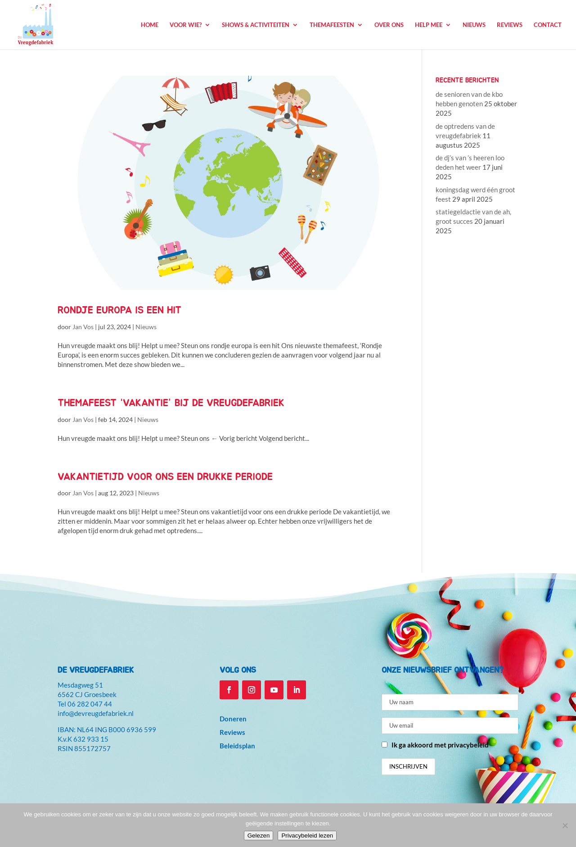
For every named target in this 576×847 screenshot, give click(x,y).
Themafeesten (332, 25)
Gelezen (259, 835)
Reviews (509, 25)
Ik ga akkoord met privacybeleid (440, 745)
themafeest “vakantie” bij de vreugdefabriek (171, 403)
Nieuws (474, 25)
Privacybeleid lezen (307, 835)
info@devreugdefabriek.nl (96, 713)
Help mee (428, 25)
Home (149, 25)
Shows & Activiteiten (255, 25)
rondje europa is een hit (119, 310)
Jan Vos (83, 327)
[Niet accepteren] (564, 825)
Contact (548, 25)
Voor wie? (186, 25)
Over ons (389, 25)
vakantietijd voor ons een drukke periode (165, 477)
